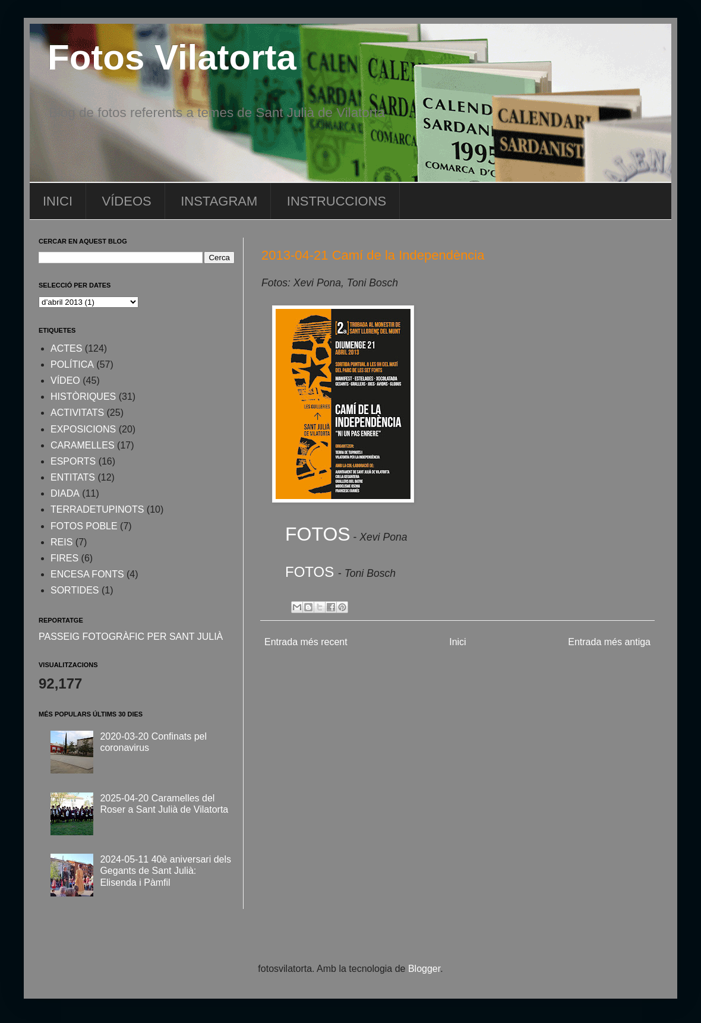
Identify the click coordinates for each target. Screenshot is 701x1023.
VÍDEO (65, 380)
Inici (457, 642)
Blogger (424, 969)
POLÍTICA (72, 364)
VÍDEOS (126, 201)
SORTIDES (74, 590)
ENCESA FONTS (87, 574)
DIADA (65, 493)
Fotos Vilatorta (172, 57)
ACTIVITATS (77, 413)
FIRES (64, 558)
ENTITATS (72, 477)
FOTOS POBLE (84, 526)
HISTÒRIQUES (83, 396)
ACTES (66, 348)
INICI (57, 201)
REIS (61, 542)
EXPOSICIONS (83, 429)
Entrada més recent (306, 642)
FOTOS (317, 534)
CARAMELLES (82, 445)
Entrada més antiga (609, 642)
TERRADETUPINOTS (97, 509)
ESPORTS (73, 461)
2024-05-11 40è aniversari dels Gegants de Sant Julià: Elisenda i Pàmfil (165, 870)
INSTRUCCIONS (336, 201)
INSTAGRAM (219, 201)
